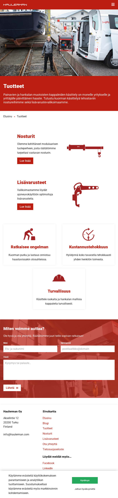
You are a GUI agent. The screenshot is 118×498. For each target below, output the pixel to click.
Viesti (5, 357)
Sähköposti (66, 343)
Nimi (5, 343)
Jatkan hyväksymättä (85, 489)
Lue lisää (25, 160)
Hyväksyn (85, 480)
